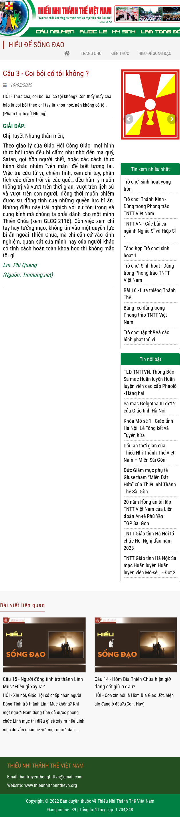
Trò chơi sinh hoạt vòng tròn (147, 185)
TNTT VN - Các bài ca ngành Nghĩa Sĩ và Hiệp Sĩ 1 (150, 231)
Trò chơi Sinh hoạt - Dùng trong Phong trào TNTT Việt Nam (149, 273)
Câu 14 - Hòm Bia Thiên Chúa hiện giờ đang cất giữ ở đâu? (132, 683)
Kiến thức (119, 53)
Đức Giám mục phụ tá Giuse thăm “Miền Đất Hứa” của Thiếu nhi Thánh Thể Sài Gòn (150, 481)
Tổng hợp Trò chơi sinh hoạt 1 (146, 251)
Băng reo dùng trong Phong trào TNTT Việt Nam (145, 315)
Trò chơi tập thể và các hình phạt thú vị (146, 335)
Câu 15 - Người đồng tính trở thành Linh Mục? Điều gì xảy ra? (43, 683)
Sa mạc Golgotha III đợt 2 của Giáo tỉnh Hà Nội (150, 407)
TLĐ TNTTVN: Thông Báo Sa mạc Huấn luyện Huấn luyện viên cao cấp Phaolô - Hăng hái (150, 382)
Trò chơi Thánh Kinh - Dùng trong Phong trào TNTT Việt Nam (146, 206)
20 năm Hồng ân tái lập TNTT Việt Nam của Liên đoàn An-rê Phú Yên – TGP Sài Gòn (148, 512)
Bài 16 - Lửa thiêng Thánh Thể (150, 293)
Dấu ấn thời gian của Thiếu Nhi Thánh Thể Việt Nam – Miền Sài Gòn (149, 453)
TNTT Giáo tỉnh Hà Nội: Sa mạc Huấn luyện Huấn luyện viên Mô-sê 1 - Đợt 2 (150, 565)
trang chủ (91, 53)
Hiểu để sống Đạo (155, 53)
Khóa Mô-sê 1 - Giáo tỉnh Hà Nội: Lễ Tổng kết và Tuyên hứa (148, 428)
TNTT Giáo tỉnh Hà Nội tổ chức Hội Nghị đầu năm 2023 (149, 541)
